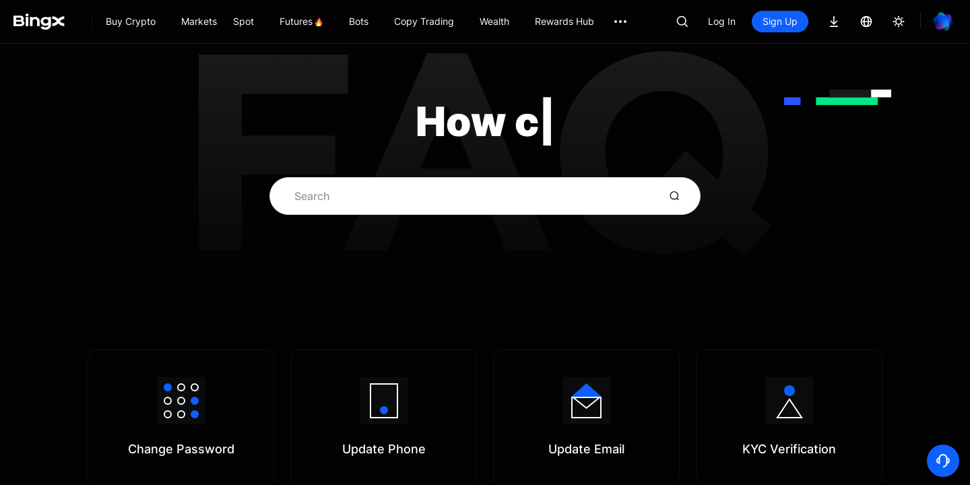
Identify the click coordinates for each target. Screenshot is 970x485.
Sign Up (780, 21)
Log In (722, 21)
